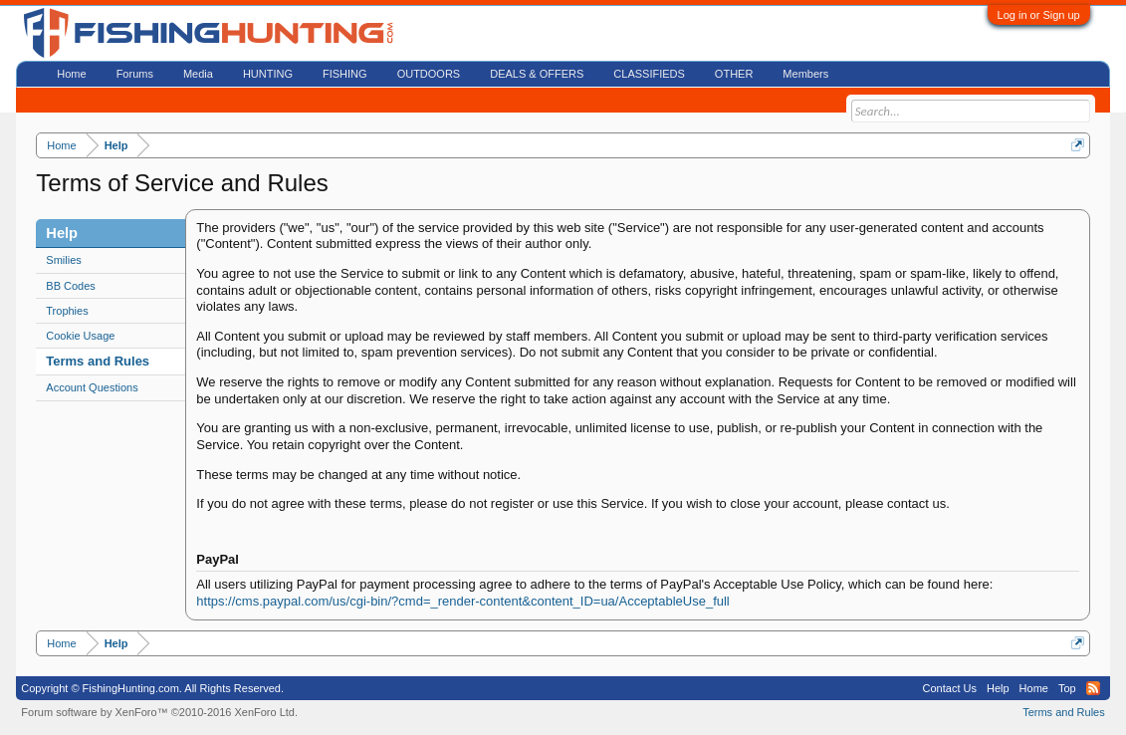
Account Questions (91, 387)
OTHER (734, 74)
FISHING (345, 74)
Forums (134, 74)
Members (805, 74)
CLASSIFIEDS (649, 74)
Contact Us (950, 688)
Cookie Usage (80, 336)
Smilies (63, 260)
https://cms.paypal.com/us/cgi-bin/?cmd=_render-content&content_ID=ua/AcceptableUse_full (462, 601)
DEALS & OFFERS (536, 74)
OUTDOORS (429, 74)
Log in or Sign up (1039, 15)
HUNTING (268, 74)
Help (998, 688)
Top (1067, 688)
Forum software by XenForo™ (159, 712)
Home (71, 74)
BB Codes (71, 286)
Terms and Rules (97, 361)
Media (198, 74)
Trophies (67, 311)
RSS (1093, 688)
